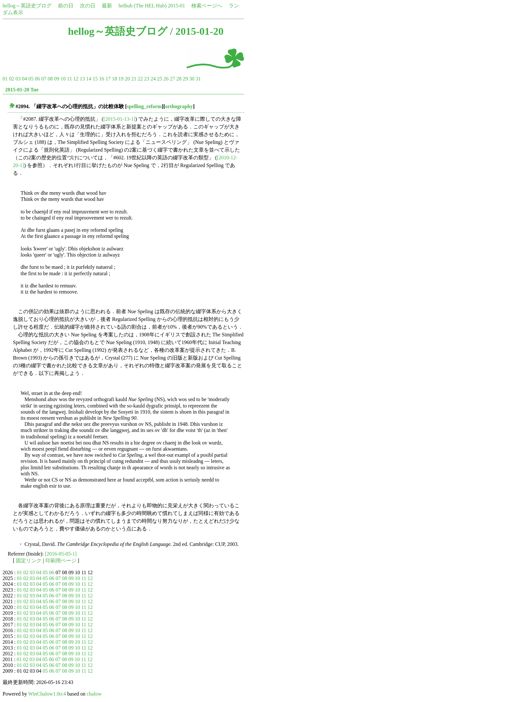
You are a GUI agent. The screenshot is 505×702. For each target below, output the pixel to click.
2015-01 (176, 5)
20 (127, 78)
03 (18, 78)
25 (159, 78)
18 (114, 78)
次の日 (87, 5)
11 (69, 78)
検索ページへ (206, 5)
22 (140, 78)
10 (63, 78)
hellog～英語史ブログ (27, 5)
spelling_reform (144, 106)
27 (172, 78)
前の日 (65, 5)
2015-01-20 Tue (22, 89)
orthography (179, 106)
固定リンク (29, 560)
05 (30, 78)
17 (107, 78)
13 (82, 78)
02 (11, 78)
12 (75, 78)
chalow (94, 694)
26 (165, 78)
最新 (107, 5)
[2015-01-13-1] (119, 119)
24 (153, 78)
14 (88, 78)
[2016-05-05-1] (61, 554)
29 (185, 78)
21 (133, 78)
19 (120, 78)
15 (95, 78)
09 (56, 78)
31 (198, 78)
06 (37, 78)
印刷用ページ (60, 560)
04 (24, 78)
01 (5, 78)
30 (191, 78)
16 (101, 78)
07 (43, 78)
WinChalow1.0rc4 (47, 694)
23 (146, 78)
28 (178, 78)
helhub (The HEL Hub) (143, 5)
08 (50, 78)
